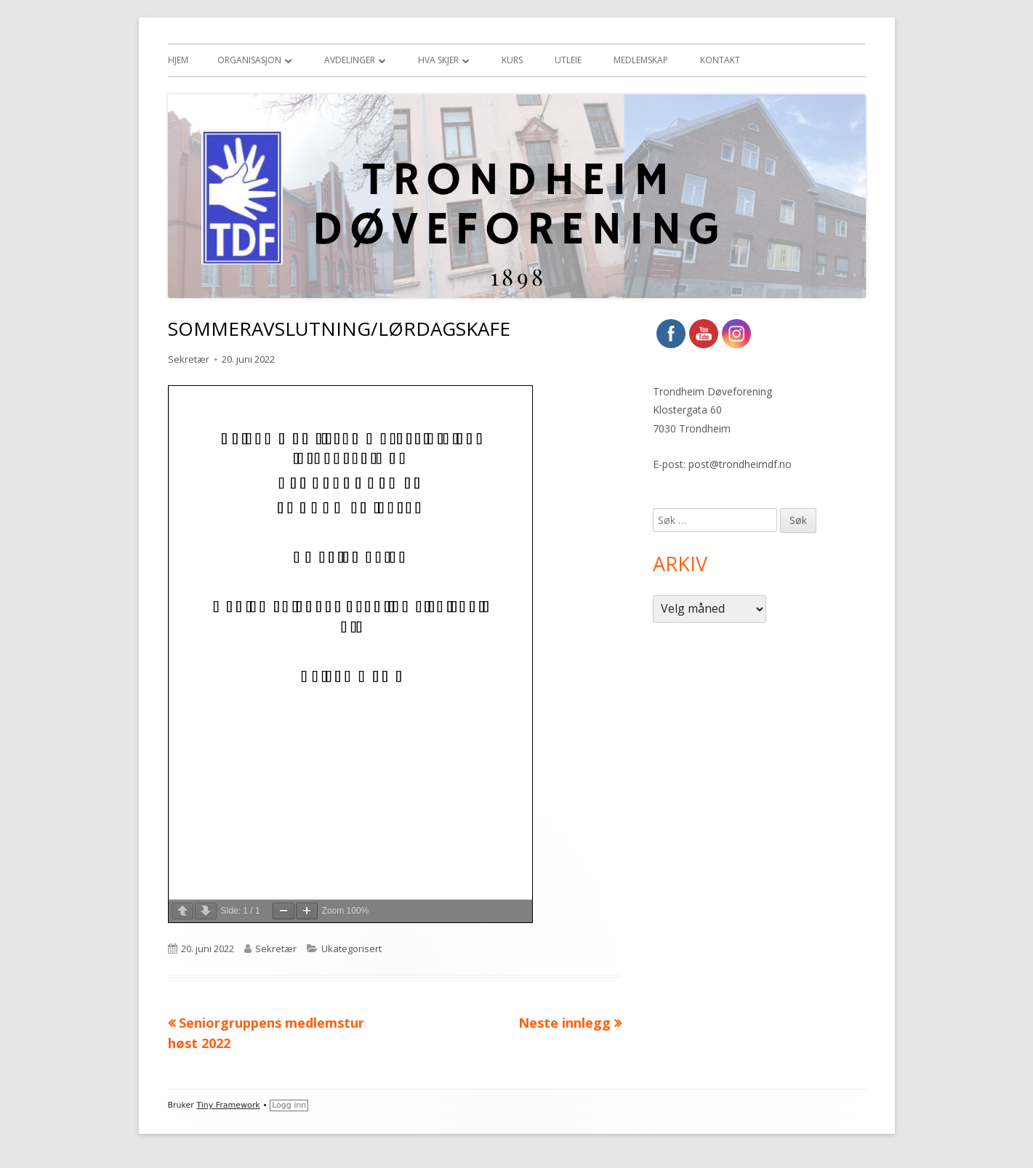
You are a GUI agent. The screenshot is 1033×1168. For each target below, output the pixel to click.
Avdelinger (349, 60)
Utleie (568, 60)
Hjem (178, 60)
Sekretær (188, 359)
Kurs (512, 60)
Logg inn (289, 1105)
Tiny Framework (228, 1105)
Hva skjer (438, 60)
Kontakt (720, 60)
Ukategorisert (351, 948)
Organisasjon (249, 60)
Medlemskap (641, 60)
